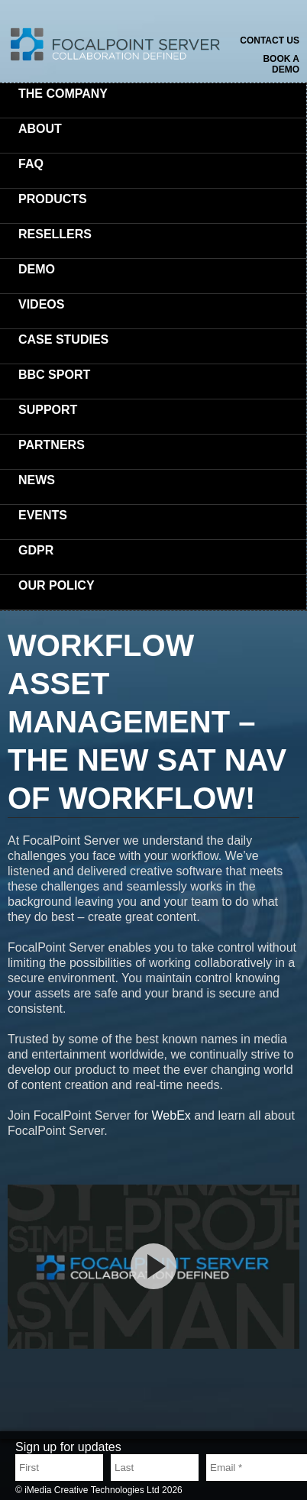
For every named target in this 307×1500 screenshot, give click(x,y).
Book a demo (281, 64)
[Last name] (155, 1467)
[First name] (59, 1467)
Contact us (269, 40)
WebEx (173, 1115)
